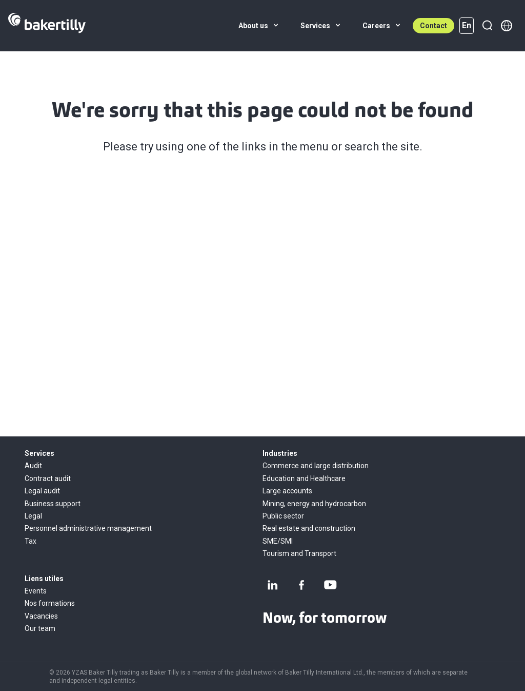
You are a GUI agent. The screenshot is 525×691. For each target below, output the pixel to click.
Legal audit (42, 491)
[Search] (487, 25)
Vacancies (41, 616)
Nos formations (50, 603)
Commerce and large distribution (315, 466)
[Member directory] (506, 26)
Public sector (283, 516)
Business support (52, 504)
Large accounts (287, 491)
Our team (40, 628)
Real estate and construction (308, 528)
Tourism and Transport (299, 553)
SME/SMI (277, 541)
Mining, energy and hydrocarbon (314, 504)
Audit (33, 466)
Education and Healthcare (304, 478)
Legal (33, 516)
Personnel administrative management (88, 528)
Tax (30, 541)
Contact (433, 26)
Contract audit (48, 478)
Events (36, 591)
